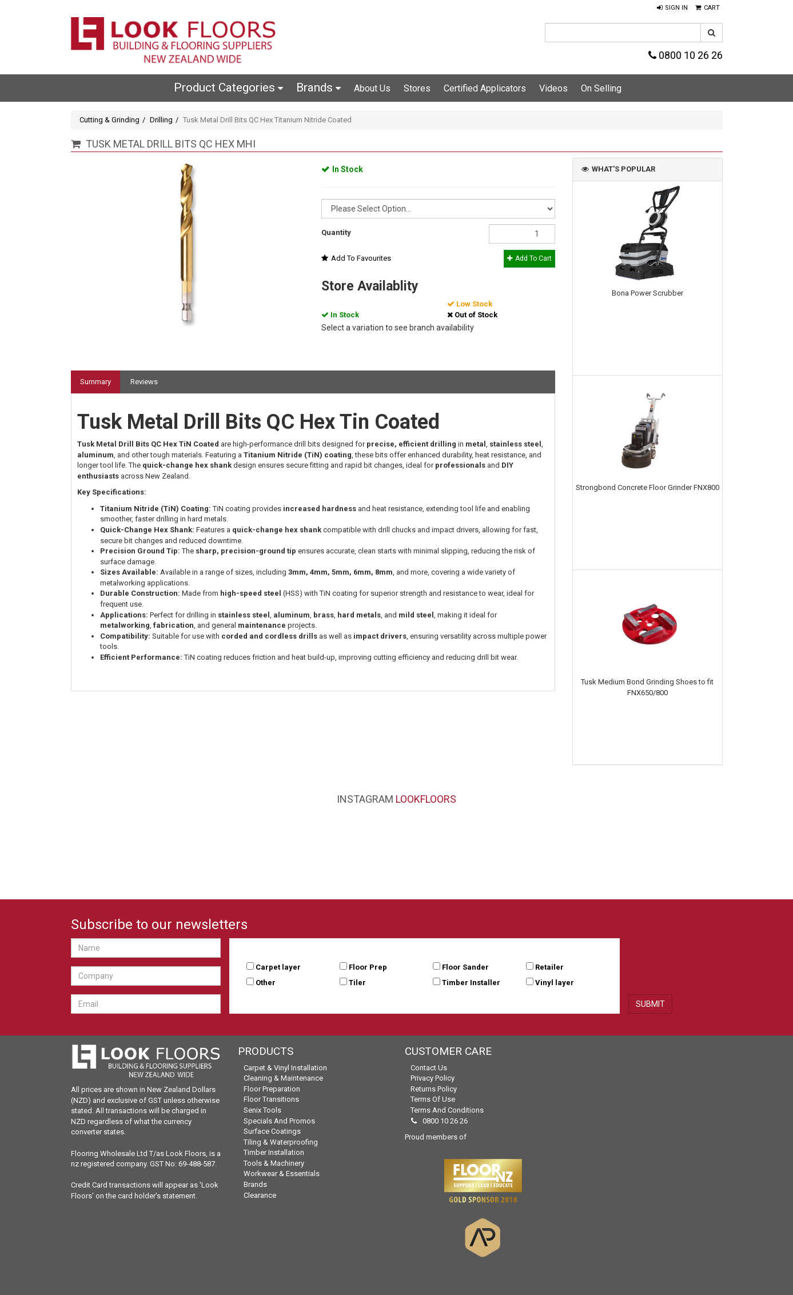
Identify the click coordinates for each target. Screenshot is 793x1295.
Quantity (336, 232)
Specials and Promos (279, 1121)
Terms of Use (433, 1099)
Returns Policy (434, 1089)
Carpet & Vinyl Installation (285, 1067)
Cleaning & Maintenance (283, 1078)
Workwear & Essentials (282, 1173)
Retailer (549, 967)
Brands (318, 87)
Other (266, 982)
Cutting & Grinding (109, 119)
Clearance (260, 1195)
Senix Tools (262, 1110)
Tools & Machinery (274, 1163)
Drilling (161, 119)
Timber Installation (274, 1152)
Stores (417, 88)
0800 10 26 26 (685, 55)
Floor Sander (465, 967)
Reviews (144, 381)
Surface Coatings (272, 1131)
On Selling (601, 88)
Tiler (357, 982)
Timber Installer (471, 982)
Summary (95, 381)
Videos (553, 88)
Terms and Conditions (447, 1110)
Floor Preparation (272, 1089)
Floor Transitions (271, 1099)
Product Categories (228, 87)
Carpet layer (278, 967)
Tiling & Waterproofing (281, 1142)
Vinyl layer (554, 982)
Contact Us (429, 1067)
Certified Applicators (485, 88)
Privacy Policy (433, 1078)
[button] (672, 8)
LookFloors (426, 799)
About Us (372, 88)
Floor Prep (368, 967)
